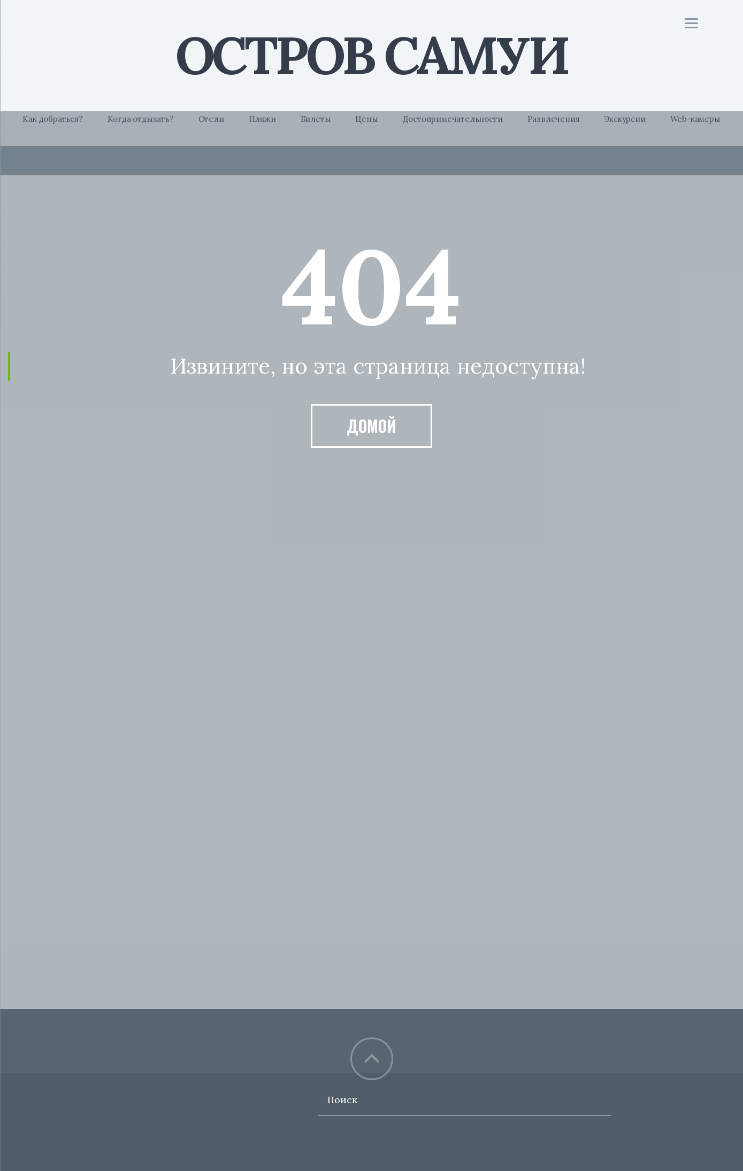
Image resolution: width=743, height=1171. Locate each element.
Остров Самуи (371, 54)
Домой (371, 426)
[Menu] (691, 22)
